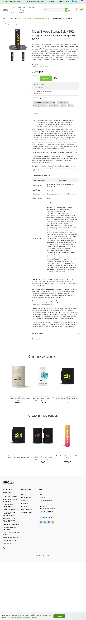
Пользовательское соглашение (46, 501)
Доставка (32, 7)
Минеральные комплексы (8, 505)
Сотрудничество (26, 10)
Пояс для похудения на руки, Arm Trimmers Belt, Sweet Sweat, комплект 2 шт (42, 457)
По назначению (57, 18)
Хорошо (59, 616)
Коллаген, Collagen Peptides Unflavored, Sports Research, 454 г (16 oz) (18, 398)
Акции (36, 10)
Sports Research (62, 102)
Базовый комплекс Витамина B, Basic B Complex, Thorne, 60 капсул (43, 398)
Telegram (75, 1)
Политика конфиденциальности (47, 516)
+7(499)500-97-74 (77, 3)
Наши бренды (22, 7)
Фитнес (70, 106)
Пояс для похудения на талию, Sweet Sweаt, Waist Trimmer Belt (67, 397)
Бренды (69, 18)
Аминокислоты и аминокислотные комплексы (9, 520)
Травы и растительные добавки (11, 533)
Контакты (14, 10)
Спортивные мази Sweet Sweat (44, 102)
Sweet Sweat (53, 106)
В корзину (46, 78)
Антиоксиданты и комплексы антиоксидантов (9, 513)
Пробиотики (7, 548)
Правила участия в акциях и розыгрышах (47, 512)
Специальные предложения (15, 24)
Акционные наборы (34, 24)
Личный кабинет (27, 512)
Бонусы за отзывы (17, 12)
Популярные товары (40, 106)
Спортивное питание (10, 537)
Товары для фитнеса (10, 540)
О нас (13, 7)
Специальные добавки (11, 525)
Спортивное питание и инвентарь (35, 18)
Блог (41, 494)
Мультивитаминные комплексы (10, 500)
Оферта (42, 497)
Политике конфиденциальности (24, 617)
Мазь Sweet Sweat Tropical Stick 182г (67, 457)
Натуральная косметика (7, 544)
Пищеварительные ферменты (9, 528)
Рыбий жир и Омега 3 (10, 509)
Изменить (44, 87)
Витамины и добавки (11, 18)
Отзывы (24, 506)
